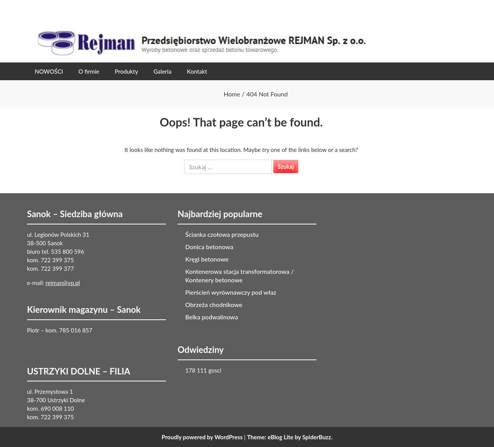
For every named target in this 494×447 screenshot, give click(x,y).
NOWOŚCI (49, 71)
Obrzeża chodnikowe (213, 304)
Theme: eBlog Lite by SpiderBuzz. (289, 437)
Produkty (126, 71)
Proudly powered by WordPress (202, 437)
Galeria (163, 71)
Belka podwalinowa (211, 316)
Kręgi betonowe (206, 259)
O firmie (88, 71)
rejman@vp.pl (63, 282)
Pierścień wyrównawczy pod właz (230, 292)
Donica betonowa (209, 246)
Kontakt (197, 71)
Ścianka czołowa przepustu (222, 234)
